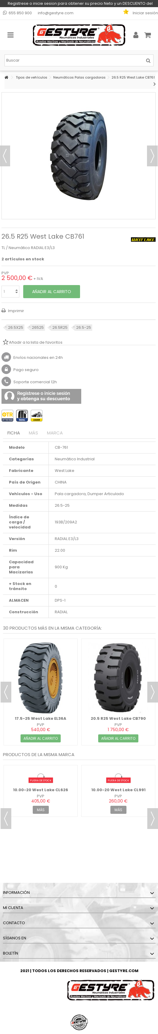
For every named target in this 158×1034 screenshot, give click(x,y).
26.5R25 (60, 327)
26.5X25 (15, 327)
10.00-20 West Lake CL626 (40, 790)
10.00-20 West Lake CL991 (118, 790)
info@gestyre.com (55, 13)
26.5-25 (83, 327)
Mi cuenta (13, 908)
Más (33, 433)
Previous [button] (6, 692)
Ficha (13, 433)
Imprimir (15, 311)
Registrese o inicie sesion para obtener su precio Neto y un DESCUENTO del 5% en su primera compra (80, 4)
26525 (38, 327)
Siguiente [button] (152, 156)
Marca (55, 433)
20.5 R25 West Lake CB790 (118, 718)
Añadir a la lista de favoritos (35, 342)
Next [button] (152, 692)
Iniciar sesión (145, 13)
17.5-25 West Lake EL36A (40, 718)
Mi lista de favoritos (129, 13)
